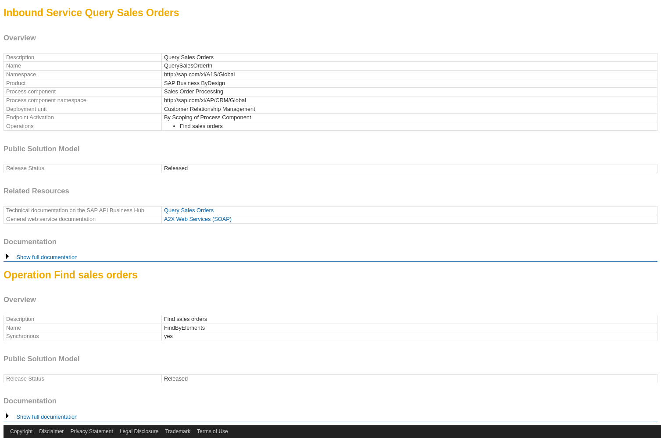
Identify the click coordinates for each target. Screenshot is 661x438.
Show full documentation (41, 257)
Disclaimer (51, 431)
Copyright (21, 431)
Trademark (177, 431)
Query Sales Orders (189, 210)
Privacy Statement (91, 431)
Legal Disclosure (139, 431)
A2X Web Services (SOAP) (198, 219)
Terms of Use (212, 431)
